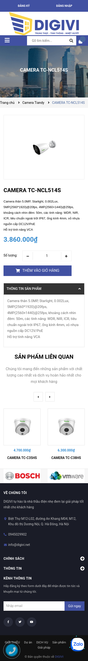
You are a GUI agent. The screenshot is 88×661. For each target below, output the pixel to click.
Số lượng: (10, 255)
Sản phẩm (59, 642)
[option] (22, 435)
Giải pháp (44, 647)
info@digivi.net (19, 545)
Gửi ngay (74, 606)
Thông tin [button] (44, 568)
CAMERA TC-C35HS (22, 458)
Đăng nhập (64, 6)
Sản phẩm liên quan (44, 357)
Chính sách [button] (44, 558)
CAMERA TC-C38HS (66, 458)
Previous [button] (38, 396)
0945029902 (17, 534)
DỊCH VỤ (42, 642)
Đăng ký (24, 6)
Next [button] (50, 396)
